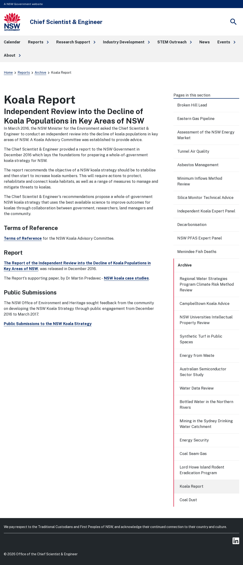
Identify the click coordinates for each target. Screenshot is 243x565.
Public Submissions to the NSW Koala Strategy (48, 324)
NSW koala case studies (126, 278)
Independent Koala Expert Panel (206, 211)
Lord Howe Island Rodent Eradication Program (202, 470)
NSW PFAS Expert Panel (199, 238)
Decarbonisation (191, 224)
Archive (40, 72)
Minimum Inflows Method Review (199, 181)
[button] (38, 42)
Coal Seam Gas (193, 453)
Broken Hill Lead (192, 105)
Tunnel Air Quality (193, 151)
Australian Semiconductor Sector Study (203, 372)
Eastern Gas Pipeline (196, 118)
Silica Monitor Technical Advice (205, 197)
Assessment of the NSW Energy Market (205, 135)
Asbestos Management (198, 165)
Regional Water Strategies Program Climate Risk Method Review (207, 284)
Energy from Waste (197, 355)
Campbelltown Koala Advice (204, 303)
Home (8, 72)
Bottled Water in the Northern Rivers (206, 405)
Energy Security (194, 440)
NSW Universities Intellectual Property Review (206, 320)
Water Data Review (197, 388)
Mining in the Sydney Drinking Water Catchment (206, 424)
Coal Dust (188, 500)
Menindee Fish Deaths (196, 251)
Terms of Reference (23, 238)
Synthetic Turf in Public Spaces (201, 339)
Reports (24, 72)
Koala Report (191, 486)
